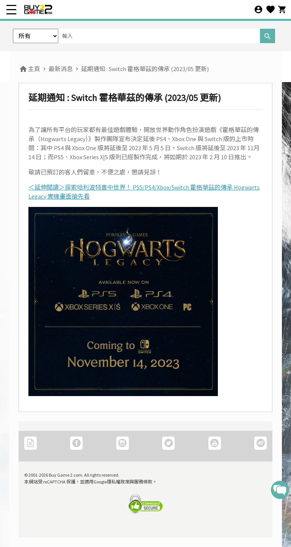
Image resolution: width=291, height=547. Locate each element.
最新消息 (60, 69)
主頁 (29, 69)
